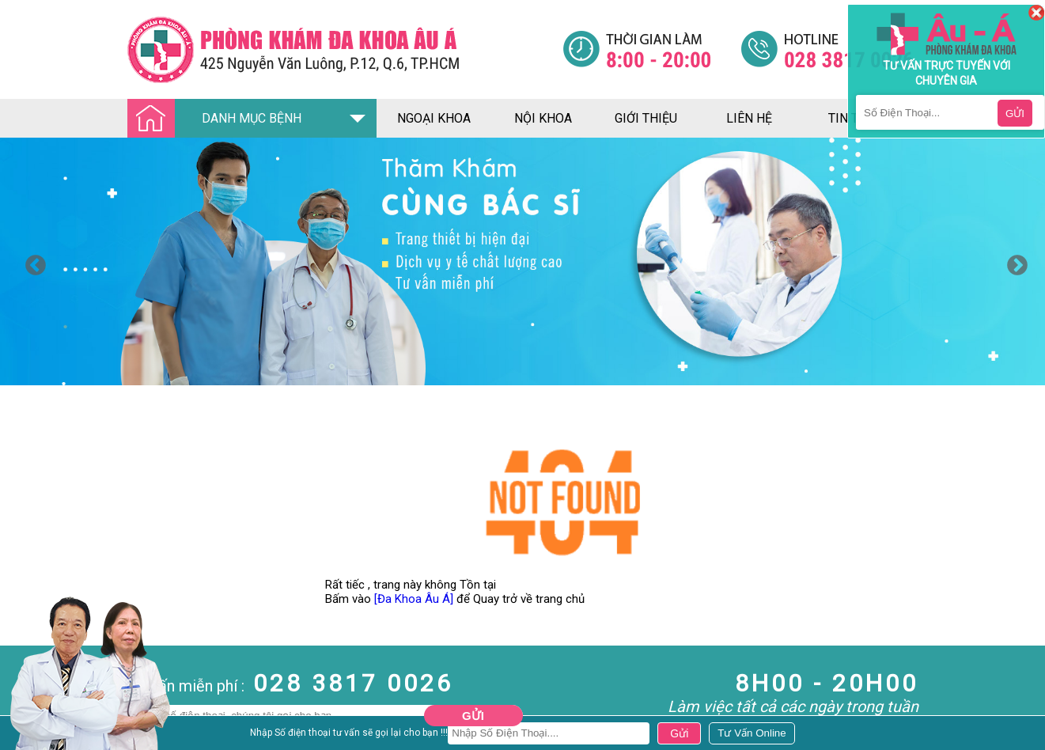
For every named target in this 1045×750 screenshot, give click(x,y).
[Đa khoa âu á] (344, 49)
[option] (522, 261)
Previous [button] (32, 262)
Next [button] (1013, 262)
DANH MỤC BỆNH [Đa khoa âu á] (219, 119)
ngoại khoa (434, 118)
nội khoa (543, 118)
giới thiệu (646, 118)
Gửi (473, 715)
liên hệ (749, 118)
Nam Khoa (27, 735)
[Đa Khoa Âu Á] (413, 599)
